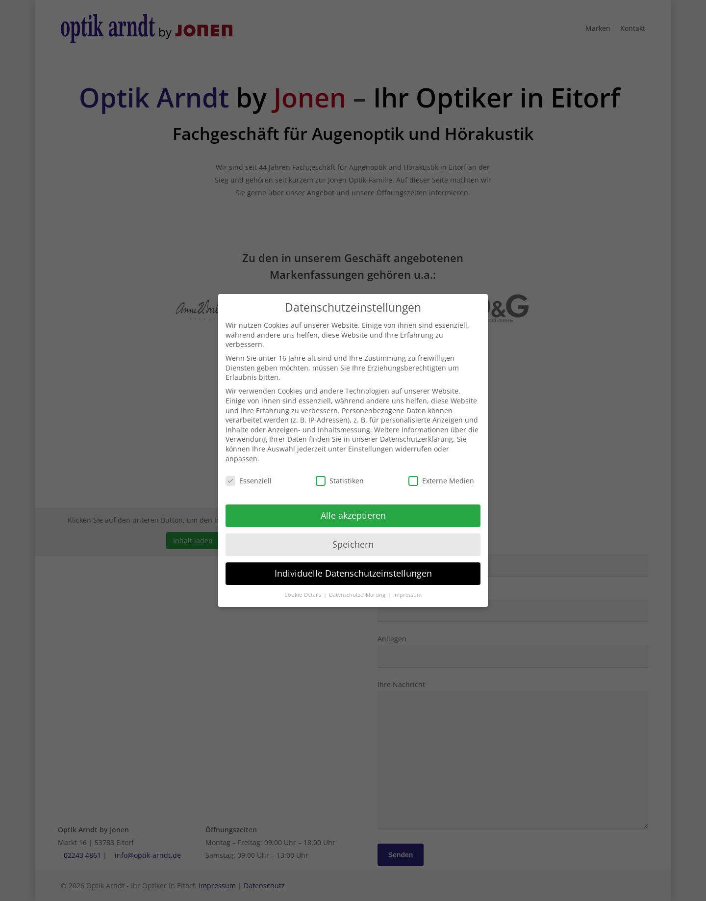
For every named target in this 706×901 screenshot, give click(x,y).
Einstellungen (370, 441)
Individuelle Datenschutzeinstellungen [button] (353, 566)
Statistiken (340, 473)
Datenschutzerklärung (416, 431)
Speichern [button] (353, 537)
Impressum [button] (407, 586)
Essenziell (249, 473)
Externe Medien (441, 473)
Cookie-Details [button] (303, 586)
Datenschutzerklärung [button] (358, 586)
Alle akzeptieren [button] (353, 508)
